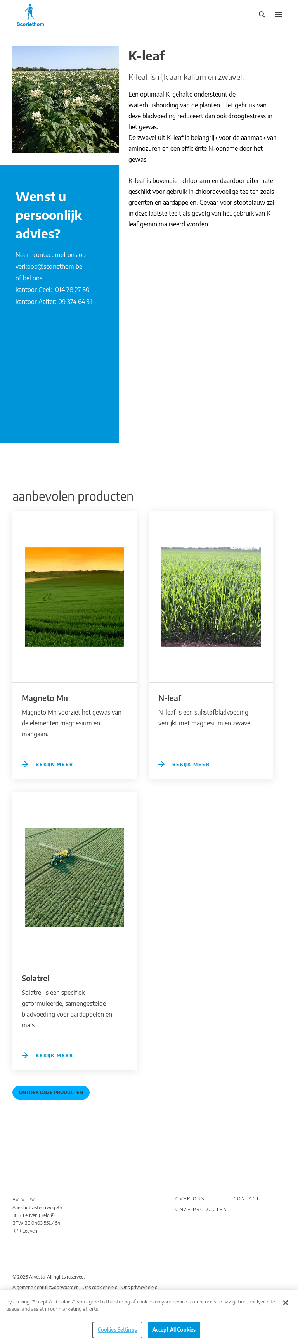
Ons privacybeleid (139, 1287)
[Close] (285, 1306)
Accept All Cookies (174, 1333)
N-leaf (169, 698)
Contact (247, 1198)
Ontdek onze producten (51, 1092)
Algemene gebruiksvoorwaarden (45, 1287)
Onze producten (201, 1209)
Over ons (189, 1198)
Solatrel (35, 978)
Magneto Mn (45, 698)
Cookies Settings (117, 1333)
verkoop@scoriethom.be (49, 266)
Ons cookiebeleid (100, 1287)
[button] (262, 14)
